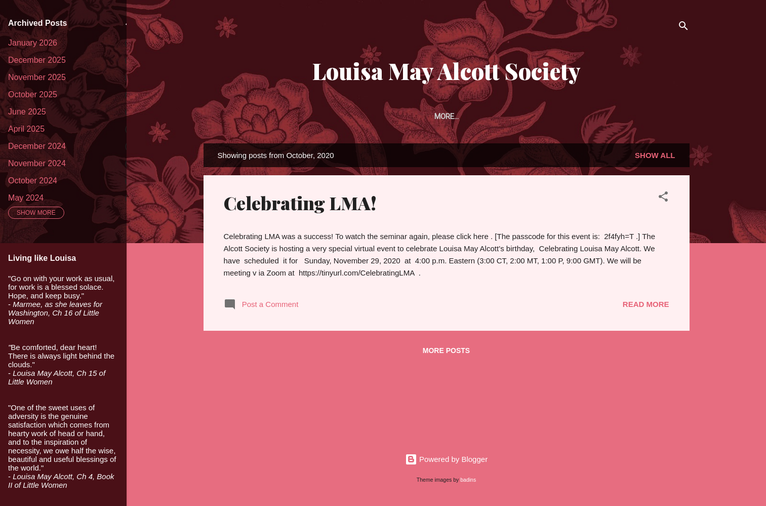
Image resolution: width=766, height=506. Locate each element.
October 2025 (32, 94)
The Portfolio (504, 116)
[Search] (683, 27)
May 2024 (26, 197)
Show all (655, 157)
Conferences (652, 116)
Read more (646, 306)
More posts (446, 352)
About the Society (289, 116)
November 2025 (37, 77)
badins (468, 480)
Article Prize (433, 116)
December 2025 (37, 60)
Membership (366, 116)
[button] (663, 200)
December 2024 (37, 146)
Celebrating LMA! (300, 204)
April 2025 (26, 129)
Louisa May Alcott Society (446, 71)
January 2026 (32, 42)
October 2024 (32, 180)
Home (225, 116)
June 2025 (27, 111)
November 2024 (37, 163)
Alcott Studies (579, 116)
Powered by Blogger (446, 459)
